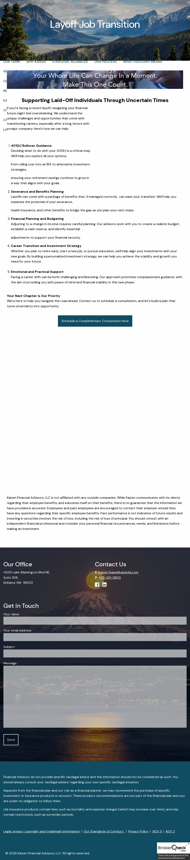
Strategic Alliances (70, 63)
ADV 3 (157, 831)
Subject (24, 647)
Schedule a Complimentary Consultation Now (95, 321)
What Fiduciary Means (142, 63)
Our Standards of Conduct (104, 831)
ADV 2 (170, 831)
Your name (26, 614)
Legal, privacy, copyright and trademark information (41, 831)
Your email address (32, 630)
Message (25, 663)
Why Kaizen (36, 63)
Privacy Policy (138, 831)
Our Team (11, 63)
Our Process (105, 63)
